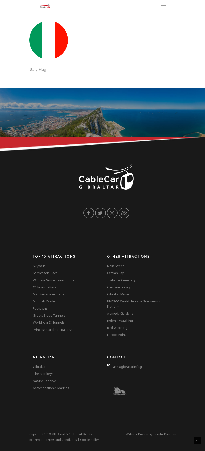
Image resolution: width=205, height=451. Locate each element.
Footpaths (40, 308)
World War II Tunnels (49, 322)
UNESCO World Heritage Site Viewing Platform (134, 304)
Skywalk (39, 266)
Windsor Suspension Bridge (54, 280)
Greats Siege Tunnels (49, 315)
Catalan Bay (115, 273)
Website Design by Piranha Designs (151, 434)
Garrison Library (119, 287)
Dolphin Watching (120, 320)
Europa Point (116, 334)
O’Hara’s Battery (44, 287)
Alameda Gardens (120, 313)
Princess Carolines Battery (52, 329)
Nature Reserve (44, 381)
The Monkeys (43, 373)
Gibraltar (39, 366)
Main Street (115, 266)
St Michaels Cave (45, 273)
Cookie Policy (89, 440)
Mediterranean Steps (48, 294)
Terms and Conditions (61, 440)
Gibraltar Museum (120, 294)
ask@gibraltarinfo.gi (128, 366)
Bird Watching (117, 327)
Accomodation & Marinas (51, 388)
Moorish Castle (44, 301)
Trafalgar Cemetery (121, 280)
